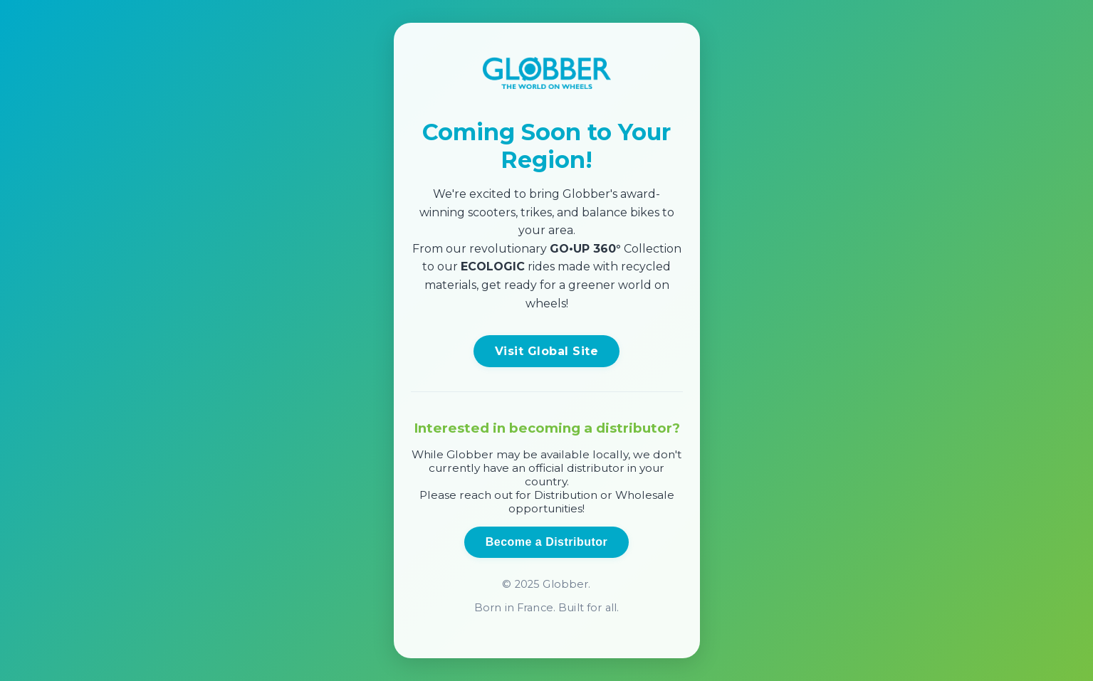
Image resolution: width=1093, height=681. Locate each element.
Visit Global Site (546, 351)
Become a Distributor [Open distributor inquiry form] (546, 542)
